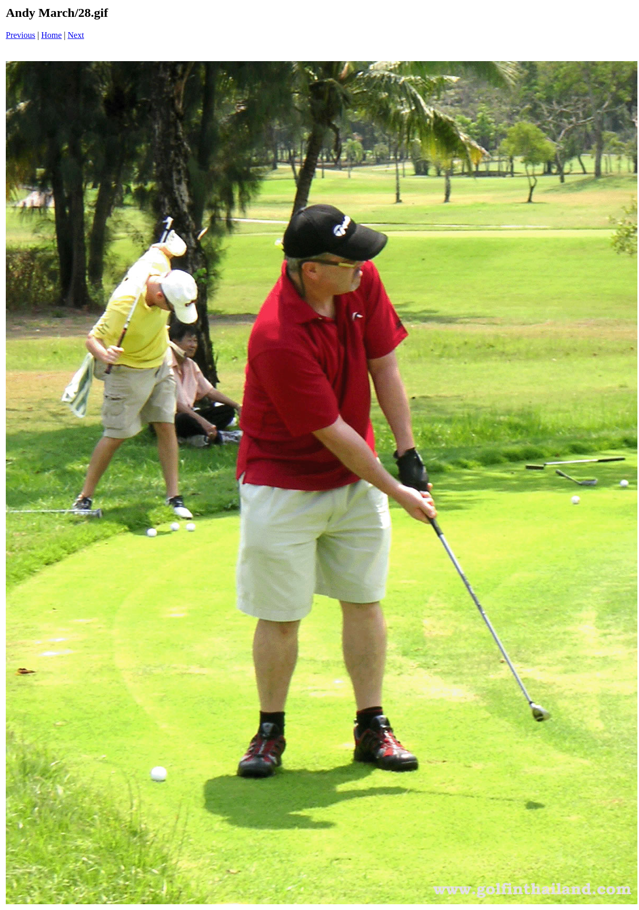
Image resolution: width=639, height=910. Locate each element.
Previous (20, 35)
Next (76, 35)
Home (51, 35)
